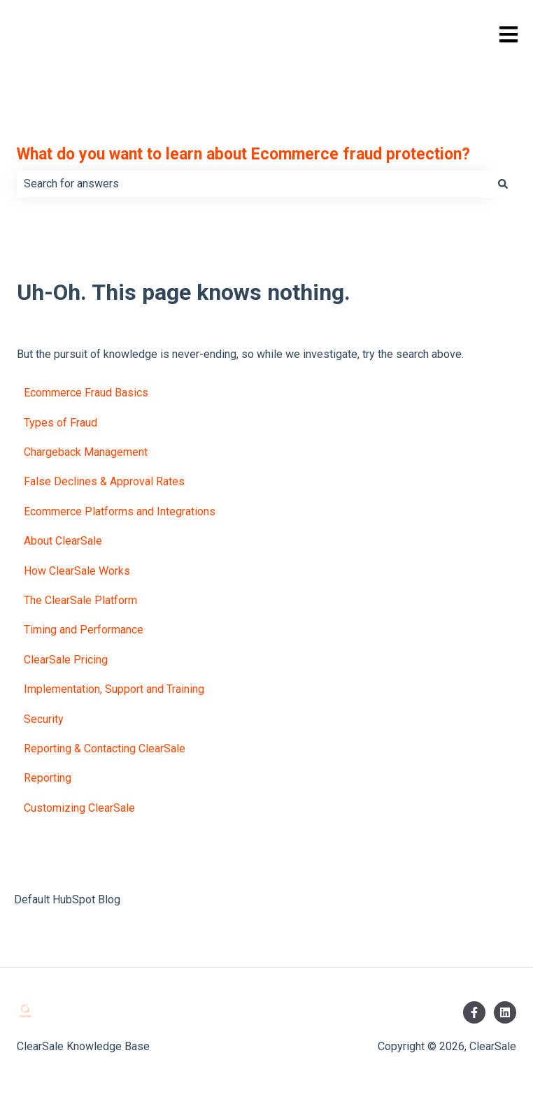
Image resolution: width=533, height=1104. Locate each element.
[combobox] (253, 184)
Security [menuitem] (44, 719)
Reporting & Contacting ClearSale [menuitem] (104, 748)
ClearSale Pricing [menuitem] (66, 659)
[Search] (503, 184)
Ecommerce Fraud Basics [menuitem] (86, 392)
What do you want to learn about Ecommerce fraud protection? (243, 154)
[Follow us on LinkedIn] (505, 1012)
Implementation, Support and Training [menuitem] (114, 689)
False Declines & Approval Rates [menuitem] (104, 481)
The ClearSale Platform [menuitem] (80, 600)
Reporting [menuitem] (47, 777)
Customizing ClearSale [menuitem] (79, 808)
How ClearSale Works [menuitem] (77, 571)
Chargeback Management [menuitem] (86, 452)
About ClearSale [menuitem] (63, 540)
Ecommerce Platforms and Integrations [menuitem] (119, 511)
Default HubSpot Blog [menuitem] (67, 899)
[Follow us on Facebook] (474, 1012)
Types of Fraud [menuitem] (60, 422)
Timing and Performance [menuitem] (83, 629)
